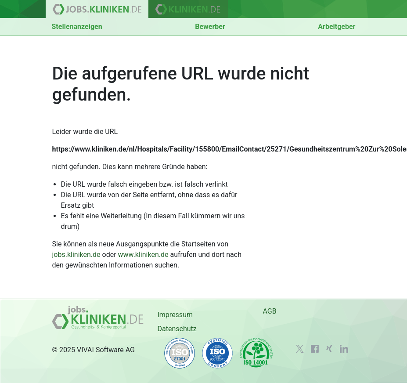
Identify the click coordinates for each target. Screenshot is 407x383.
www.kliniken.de (143, 254)
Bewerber (210, 26)
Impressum (175, 315)
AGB (269, 311)
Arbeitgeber (336, 26)
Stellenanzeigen (77, 26)
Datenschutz (176, 329)
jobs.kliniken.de (76, 254)
